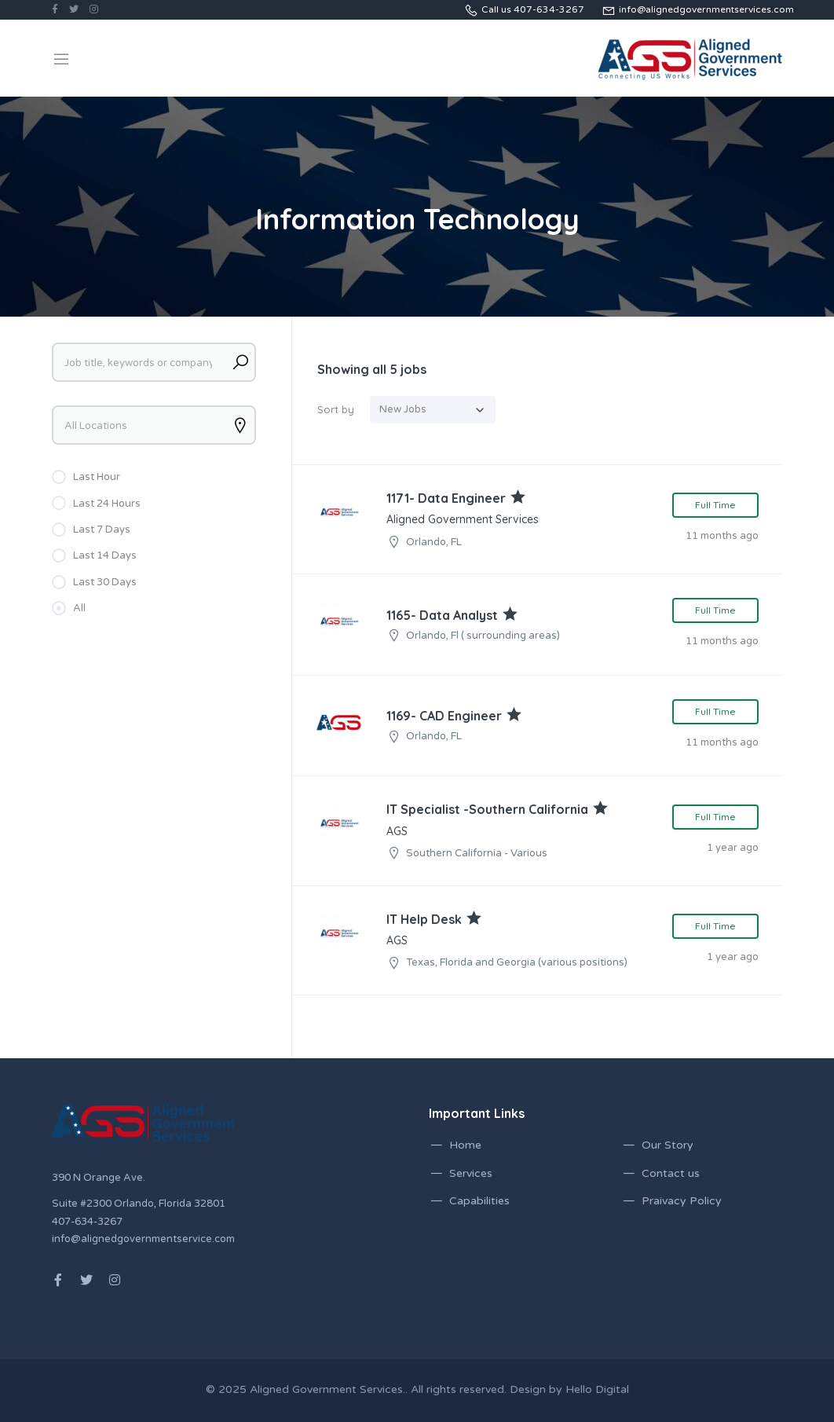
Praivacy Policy (682, 1201)
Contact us (671, 1173)
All (79, 608)
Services (470, 1173)
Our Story (667, 1145)
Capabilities (479, 1201)
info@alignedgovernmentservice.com (143, 1239)
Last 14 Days (105, 555)
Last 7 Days (101, 529)
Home (465, 1145)
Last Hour (96, 477)
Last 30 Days (105, 582)
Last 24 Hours (107, 503)
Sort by (335, 409)
